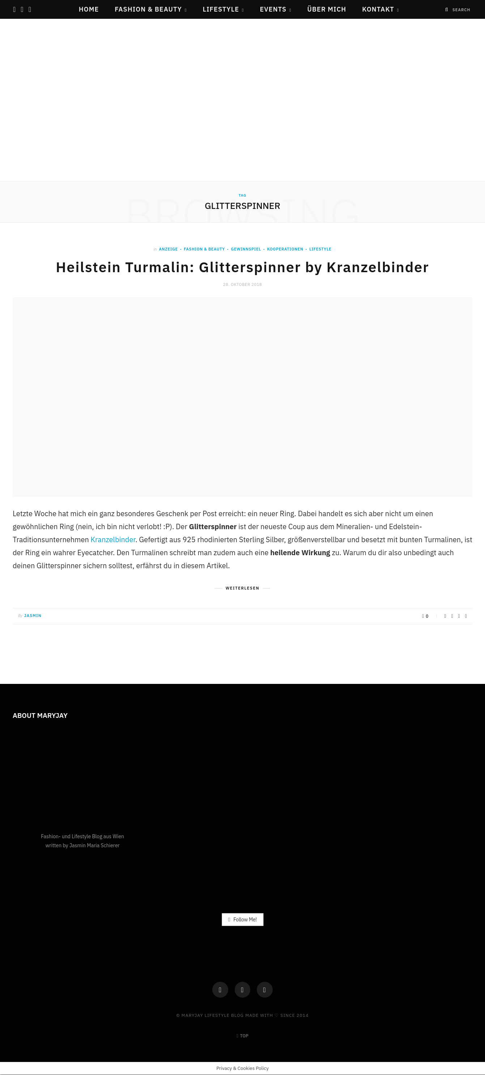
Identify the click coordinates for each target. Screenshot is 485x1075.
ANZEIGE (168, 249)
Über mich (326, 9)
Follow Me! (242, 919)
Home (89, 9)
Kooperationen (285, 249)
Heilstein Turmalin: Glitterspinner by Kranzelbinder (242, 266)
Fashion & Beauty (148, 9)
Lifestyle (221, 9)
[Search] (446, 9)
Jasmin (33, 615)
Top (242, 1036)
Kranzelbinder (113, 539)
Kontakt (378, 9)
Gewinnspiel (246, 249)
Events (273, 9)
